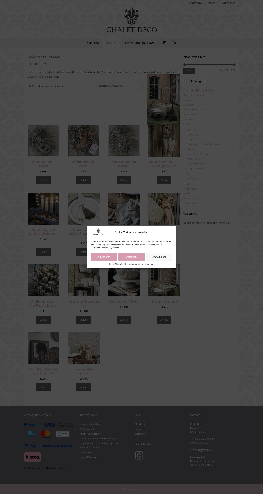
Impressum (149, 264)
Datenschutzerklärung (134, 264)
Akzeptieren (103, 256)
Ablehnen (131, 256)
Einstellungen (159, 256)
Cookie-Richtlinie (115, 264)
